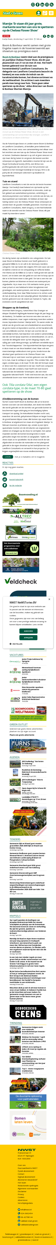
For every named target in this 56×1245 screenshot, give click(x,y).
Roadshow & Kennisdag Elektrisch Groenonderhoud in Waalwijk (34, 772)
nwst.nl (35, 1240)
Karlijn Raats (7, 39)
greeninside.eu (24, 1240)
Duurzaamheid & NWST (27, 1168)
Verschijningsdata (25, 1203)
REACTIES (7, 462)
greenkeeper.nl (26, 1234)
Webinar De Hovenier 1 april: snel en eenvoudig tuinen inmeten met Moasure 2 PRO (34, 1039)
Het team (22, 1182)
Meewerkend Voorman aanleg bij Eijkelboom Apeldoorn (31, 669)
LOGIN (8, 457)
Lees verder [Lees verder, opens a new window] (38, 624)
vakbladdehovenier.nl (24, 1237)
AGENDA (15, 757)
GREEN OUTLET (19, 724)
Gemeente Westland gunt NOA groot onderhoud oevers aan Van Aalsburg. (25, 866)
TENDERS (15, 839)
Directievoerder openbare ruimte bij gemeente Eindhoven (32, 689)
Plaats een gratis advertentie (22, 735)
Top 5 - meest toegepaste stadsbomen (33, 1070)
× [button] (49, 599)
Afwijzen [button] (28, 637)
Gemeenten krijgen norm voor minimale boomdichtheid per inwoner (33, 1029)
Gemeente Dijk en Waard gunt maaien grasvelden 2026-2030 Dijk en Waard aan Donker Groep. (26, 845)
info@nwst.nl (26, 1209)
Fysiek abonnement (26, 1171)
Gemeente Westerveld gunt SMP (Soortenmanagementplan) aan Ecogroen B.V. (27, 875)
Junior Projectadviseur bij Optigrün (32, 660)
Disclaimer (22, 1191)
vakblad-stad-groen (29, 1221)
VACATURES (16, 654)
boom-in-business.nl (43, 1237)
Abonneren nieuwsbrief (27, 1180)
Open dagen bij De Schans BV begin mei (34, 789)
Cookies (21, 1197)
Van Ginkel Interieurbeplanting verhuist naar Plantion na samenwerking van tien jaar (33, 1059)
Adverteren (22, 1200)
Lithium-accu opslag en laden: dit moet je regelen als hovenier (34, 1049)
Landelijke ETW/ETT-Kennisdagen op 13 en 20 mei (34, 798)
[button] (16, 644)
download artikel (16, 473)
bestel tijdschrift (16, 479)
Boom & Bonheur (11, 57)
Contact (21, 1174)
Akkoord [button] (28, 631)
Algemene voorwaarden (28, 1188)
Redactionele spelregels (28, 1185)
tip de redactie (15, 485)
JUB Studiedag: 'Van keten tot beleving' (33, 762)
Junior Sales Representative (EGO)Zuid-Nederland (33, 698)
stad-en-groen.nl (42, 1234)
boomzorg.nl (8, 1237)
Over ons (22, 1165)
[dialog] (28, 623)
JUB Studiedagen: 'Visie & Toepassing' (32, 781)
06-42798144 (27, 1217)
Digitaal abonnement (26, 1177)
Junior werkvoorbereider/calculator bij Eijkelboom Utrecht (34, 679)
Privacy (21, 1194)
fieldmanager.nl (11, 1234)
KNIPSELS (15, 915)
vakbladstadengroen (29, 1224)
